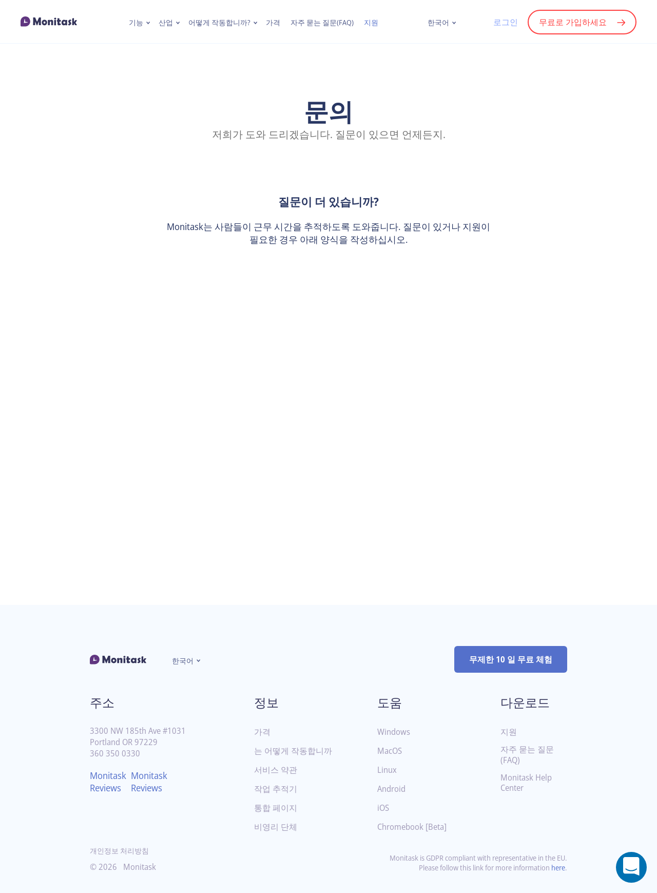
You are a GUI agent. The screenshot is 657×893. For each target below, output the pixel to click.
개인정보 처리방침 (119, 851)
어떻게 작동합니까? (218, 22)
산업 (165, 22)
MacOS (390, 751)
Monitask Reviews (109, 781)
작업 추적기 (275, 789)
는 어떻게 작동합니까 (293, 751)
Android (392, 789)
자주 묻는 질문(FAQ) (322, 22)
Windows (394, 732)
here (557, 867)
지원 (372, 22)
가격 (272, 22)
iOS (383, 808)
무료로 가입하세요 (573, 22)
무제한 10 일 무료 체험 (511, 659)
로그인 (505, 22)
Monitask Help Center (527, 783)
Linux (387, 770)
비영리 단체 (275, 827)
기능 (135, 22)
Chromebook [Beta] (414, 827)
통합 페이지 (275, 808)
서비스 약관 (275, 770)
